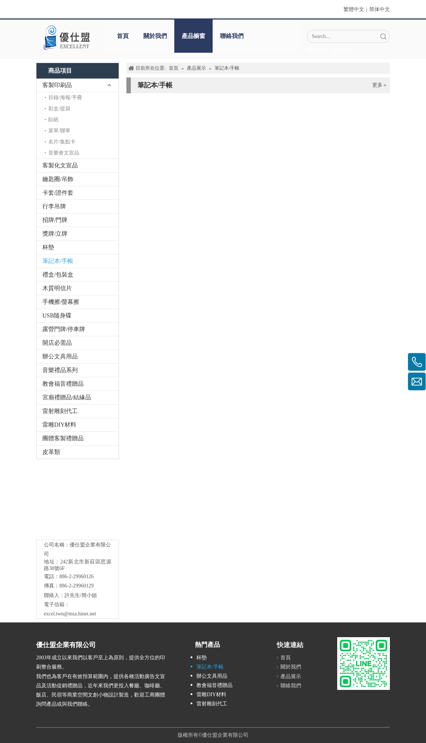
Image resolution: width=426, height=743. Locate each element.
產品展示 (290, 676)
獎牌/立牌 (54, 233)
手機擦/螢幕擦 (60, 302)
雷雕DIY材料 (59, 424)
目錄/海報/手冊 (65, 97)
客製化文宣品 (60, 165)
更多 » (379, 85)
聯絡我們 (232, 36)
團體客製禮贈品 (63, 438)
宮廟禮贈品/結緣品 (66, 397)
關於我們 (155, 36)
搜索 (383, 36)
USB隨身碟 (56, 315)
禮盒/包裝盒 (57, 274)
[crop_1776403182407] (77, 501)
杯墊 (48, 247)
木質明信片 (57, 288)
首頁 (123, 36)
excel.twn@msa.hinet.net (70, 614)
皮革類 (51, 452)
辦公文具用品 (60, 356)
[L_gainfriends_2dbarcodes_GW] (363, 663)
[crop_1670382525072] (66, 37)
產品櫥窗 (193, 36)
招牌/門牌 (54, 220)
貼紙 (53, 119)
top (410, 711)
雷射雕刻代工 (60, 411)
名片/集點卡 (62, 142)
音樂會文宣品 (63, 153)
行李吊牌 (54, 206)
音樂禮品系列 (60, 370)
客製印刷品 (57, 85)
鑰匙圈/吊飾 (57, 179)
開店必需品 (57, 343)
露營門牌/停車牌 (63, 329)
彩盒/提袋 (59, 108)
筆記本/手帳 (57, 261)
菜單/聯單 (59, 130)
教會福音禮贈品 (63, 384)
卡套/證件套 (57, 193)
